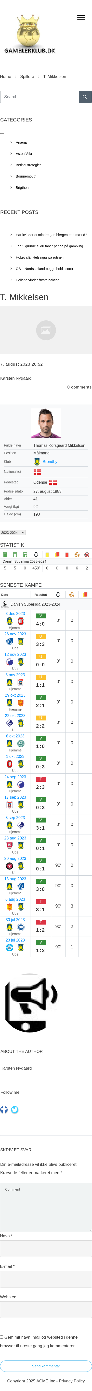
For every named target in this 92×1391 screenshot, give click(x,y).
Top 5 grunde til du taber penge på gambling (49, 246)
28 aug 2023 (15, 838)
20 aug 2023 (15, 858)
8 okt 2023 (15, 736)
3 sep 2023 (15, 818)
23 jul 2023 (15, 940)
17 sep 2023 (15, 797)
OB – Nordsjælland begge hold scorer (44, 269)
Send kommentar (46, 1366)
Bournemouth (26, 176)
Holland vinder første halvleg (37, 280)
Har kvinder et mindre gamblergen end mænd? (51, 235)
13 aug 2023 (15, 879)
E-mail (7, 1266)
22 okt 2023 (15, 716)
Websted (8, 1297)
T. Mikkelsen (24, 297)
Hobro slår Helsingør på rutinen (40, 257)
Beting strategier (28, 165)
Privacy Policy (72, 1381)
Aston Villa (24, 154)
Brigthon (22, 188)
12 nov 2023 (15, 654)
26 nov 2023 (15, 634)
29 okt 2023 (15, 695)
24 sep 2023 (15, 777)
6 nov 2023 (15, 675)
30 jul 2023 (15, 920)
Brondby (50, 462)
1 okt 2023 (15, 756)
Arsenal (21, 142)
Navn (6, 1236)
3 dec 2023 (15, 614)
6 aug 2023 (15, 899)
